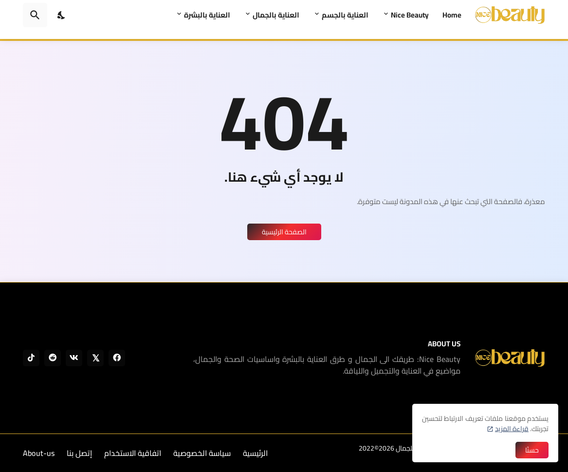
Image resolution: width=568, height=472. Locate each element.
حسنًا (532, 450)
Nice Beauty (410, 15)
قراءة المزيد (512, 428)
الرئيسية (255, 453)
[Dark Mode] (62, 15)
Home (451, 15)
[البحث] (35, 15)
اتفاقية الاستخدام (132, 453)
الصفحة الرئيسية (284, 232)
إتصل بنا (79, 453)
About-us (39, 453)
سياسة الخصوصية (202, 453)
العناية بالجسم (345, 15)
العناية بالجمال (276, 15)
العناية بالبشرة (207, 15)
